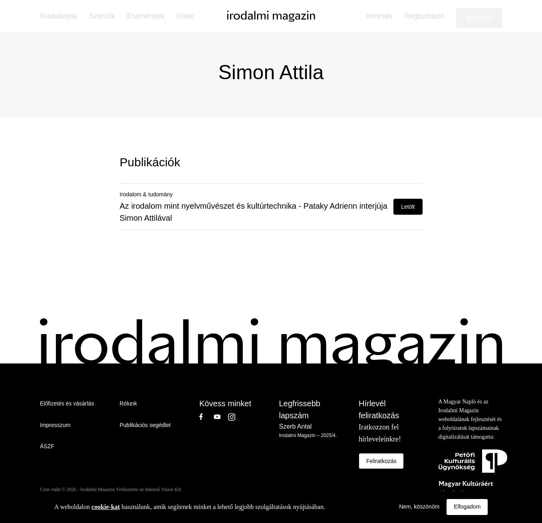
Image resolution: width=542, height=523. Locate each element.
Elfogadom (467, 506)
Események (146, 16)
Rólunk (128, 403)
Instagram (235, 416)
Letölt (408, 207)
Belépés (479, 18)
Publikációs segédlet (145, 425)
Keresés (379, 16)
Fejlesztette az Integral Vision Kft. (150, 489)
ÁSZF (47, 446)
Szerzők (102, 16)
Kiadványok (58, 16)
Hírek (185, 16)
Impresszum (55, 425)
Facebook (206, 416)
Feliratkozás (381, 461)
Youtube (221, 416)
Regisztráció (424, 16)
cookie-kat (105, 506)
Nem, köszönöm (419, 506)
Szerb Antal (295, 426)
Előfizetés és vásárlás (67, 403)
